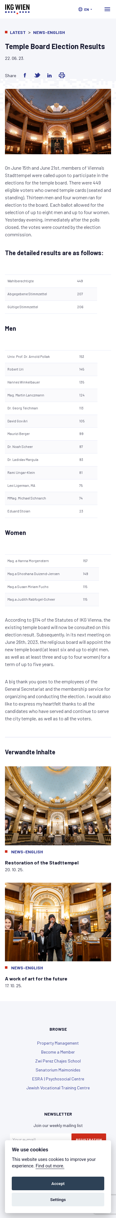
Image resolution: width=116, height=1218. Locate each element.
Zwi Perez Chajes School (58, 1060)
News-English (49, 32)
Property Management (58, 1043)
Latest (18, 32)
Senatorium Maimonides (58, 1069)
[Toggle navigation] (107, 9)
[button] (85, 9)
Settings (58, 1199)
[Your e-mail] (40, 1139)
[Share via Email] (62, 75)
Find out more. (50, 1166)
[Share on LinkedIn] (49, 75)
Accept (58, 1183)
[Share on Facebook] (24, 75)
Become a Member (58, 1051)
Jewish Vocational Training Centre (58, 1087)
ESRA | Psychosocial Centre (58, 1078)
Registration (89, 1139)
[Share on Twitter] (37, 75)
